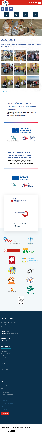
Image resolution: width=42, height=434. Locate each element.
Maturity (3, 376)
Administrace (4, 409)
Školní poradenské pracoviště (8, 394)
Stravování (3, 374)
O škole (15, 27)
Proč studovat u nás (6, 353)
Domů (7, 27)
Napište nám (5, 413)
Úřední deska (4, 386)
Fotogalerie (25, 27)
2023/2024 (35, 27)
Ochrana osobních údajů (7, 403)
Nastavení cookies (5, 406)
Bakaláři (3, 367)
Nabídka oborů (4, 351)
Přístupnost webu (5, 400)
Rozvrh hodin (4, 372)
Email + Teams (4, 369)
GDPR (2, 388)
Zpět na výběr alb (5, 92)
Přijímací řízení (4, 355)
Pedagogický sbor (5, 392)
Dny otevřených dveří (6, 357)
